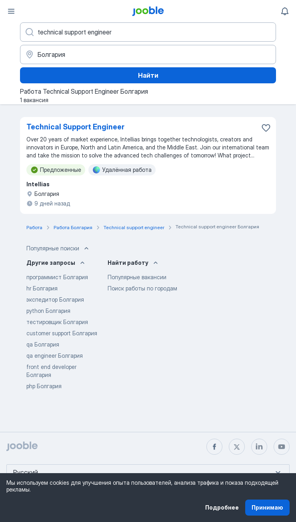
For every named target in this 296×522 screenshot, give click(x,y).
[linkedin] (259, 447)
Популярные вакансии (137, 277)
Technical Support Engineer (75, 127)
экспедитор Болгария (55, 299)
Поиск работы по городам (142, 288)
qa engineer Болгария (54, 355)
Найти (148, 75)
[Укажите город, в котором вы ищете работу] (148, 54)
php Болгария (44, 386)
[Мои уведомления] (285, 11)
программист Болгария (57, 277)
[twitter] (237, 447)
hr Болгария (42, 288)
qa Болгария (42, 344)
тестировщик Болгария (57, 321)
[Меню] (11, 11)
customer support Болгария (61, 333)
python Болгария (48, 310)
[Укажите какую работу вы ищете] (148, 32)
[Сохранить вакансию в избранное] (266, 127)
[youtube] (282, 447)
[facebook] (214, 447)
